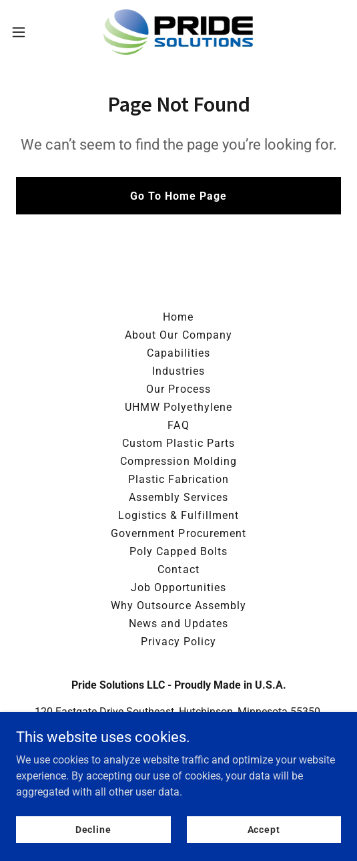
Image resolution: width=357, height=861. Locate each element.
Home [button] (178, 317)
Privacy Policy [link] (178, 641)
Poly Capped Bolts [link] (178, 551)
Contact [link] (178, 569)
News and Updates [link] (178, 623)
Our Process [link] (178, 389)
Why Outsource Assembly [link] (178, 605)
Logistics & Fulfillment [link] (178, 515)
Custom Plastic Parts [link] (178, 443)
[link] (178, 32)
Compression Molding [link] (178, 461)
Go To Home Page (178, 196)
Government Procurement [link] (178, 533)
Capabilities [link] (178, 353)
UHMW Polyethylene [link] (178, 407)
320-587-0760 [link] (179, 754)
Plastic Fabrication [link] (178, 479)
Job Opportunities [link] (178, 587)
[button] (31, 32)
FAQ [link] (178, 425)
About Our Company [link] (178, 335)
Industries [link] (178, 371)
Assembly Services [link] (178, 497)
